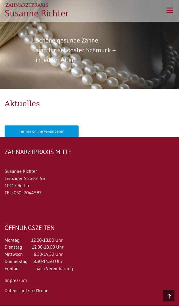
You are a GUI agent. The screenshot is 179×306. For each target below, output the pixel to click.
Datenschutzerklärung (27, 290)
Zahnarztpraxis (26, 5)
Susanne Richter (37, 13)
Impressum (16, 280)
